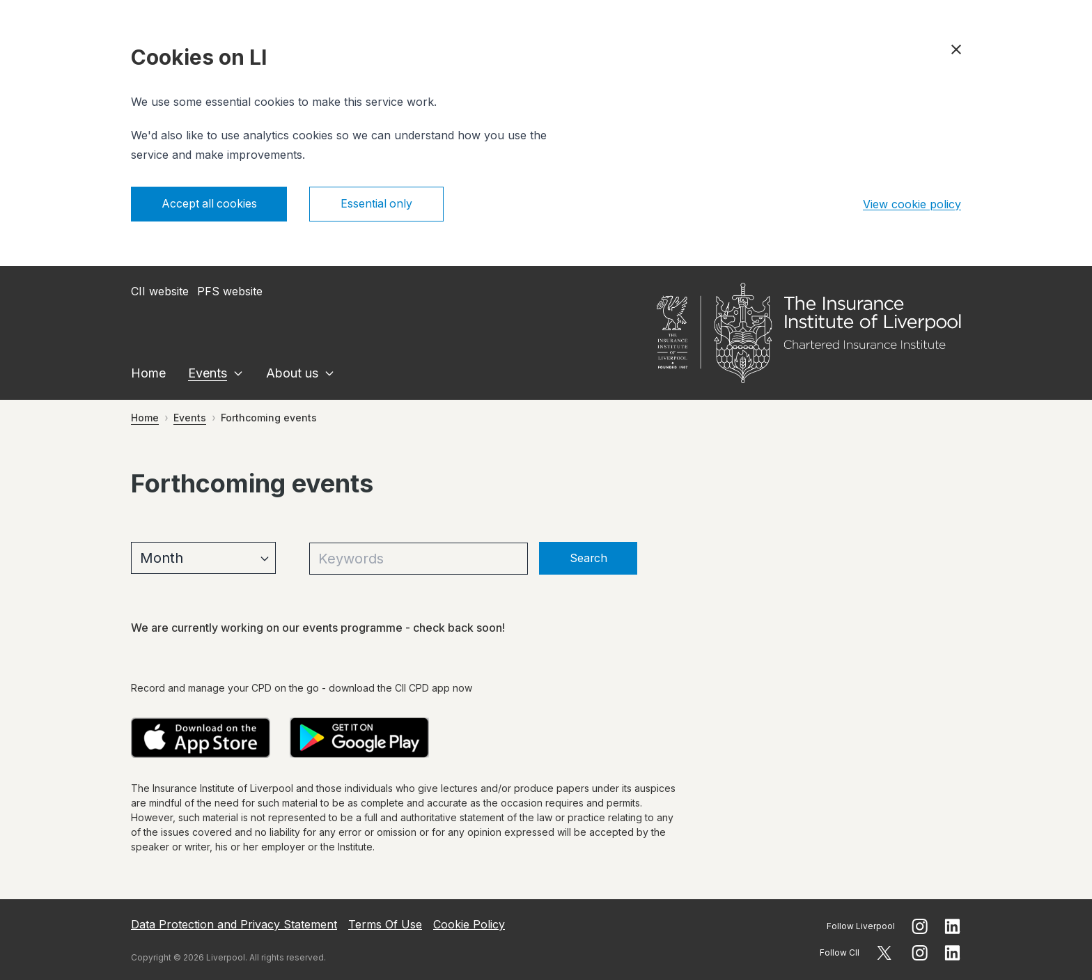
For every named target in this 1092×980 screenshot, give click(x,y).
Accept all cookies (210, 204)
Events (207, 373)
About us (292, 373)
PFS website (230, 291)
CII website (160, 291)
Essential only (379, 204)
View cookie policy (912, 204)
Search (589, 559)
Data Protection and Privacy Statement (234, 924)
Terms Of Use (385, 924)
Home (148, 373)
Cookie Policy (469, 924)
